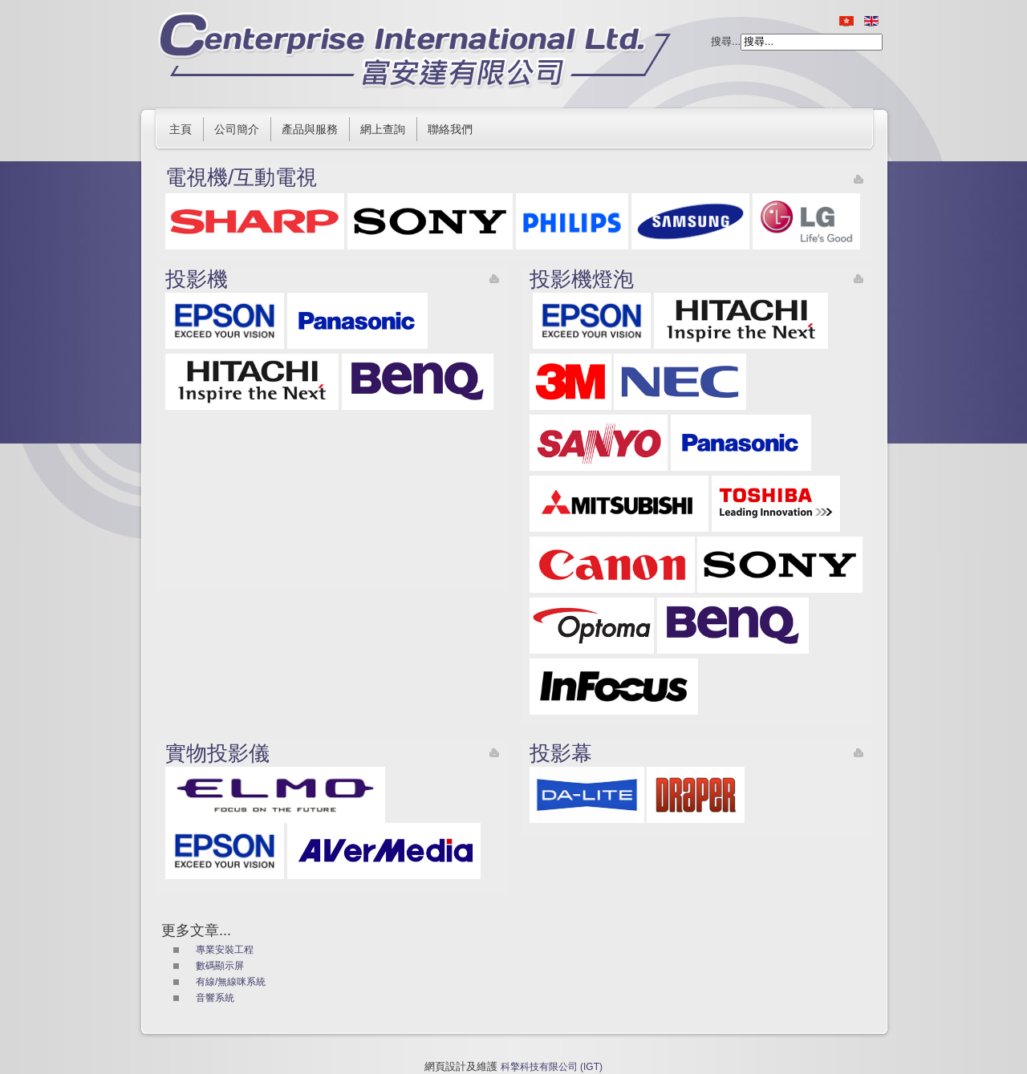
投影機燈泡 (582, 279)
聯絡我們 (450, 129)
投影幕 (561, 753)
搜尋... (726, 41)
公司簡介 (236, 129)
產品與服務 (310, 129)
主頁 (180, 129)
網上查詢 (382, 129)
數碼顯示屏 (220, 965)
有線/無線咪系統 (231, 981)
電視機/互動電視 (241, 177)
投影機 (196, 279)
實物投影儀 (217, 753)
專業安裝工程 (225, 949)
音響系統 (215, 997)
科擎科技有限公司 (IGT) (552, 1066)
